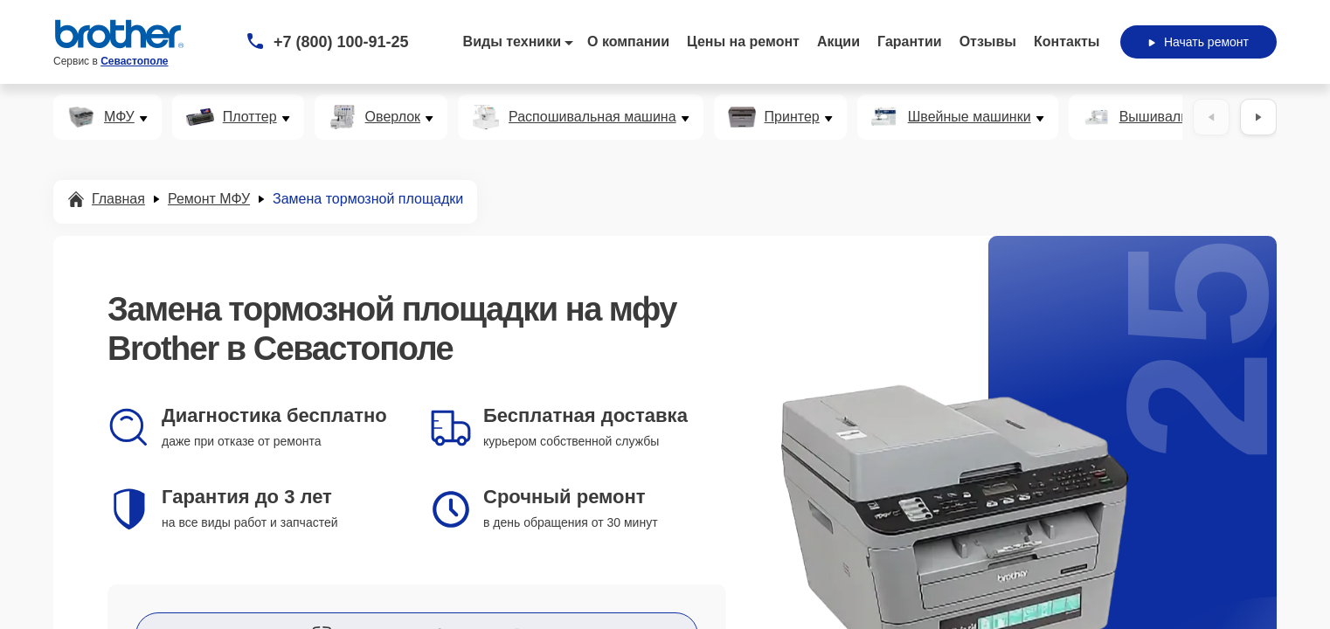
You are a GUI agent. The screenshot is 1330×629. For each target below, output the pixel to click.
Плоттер (250, 117)
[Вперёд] (1258, 117)
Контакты (1066, 41)
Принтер (792, 117)
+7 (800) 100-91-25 (341, 42)
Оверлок (392, 117)
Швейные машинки (969, 117)
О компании (628, 41)
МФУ (119, 117)
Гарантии (909, 41)
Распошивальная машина (592, 117)
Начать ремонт (1198, 42)
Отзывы (987, 41)
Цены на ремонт (743, 41)
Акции (838, 41)
